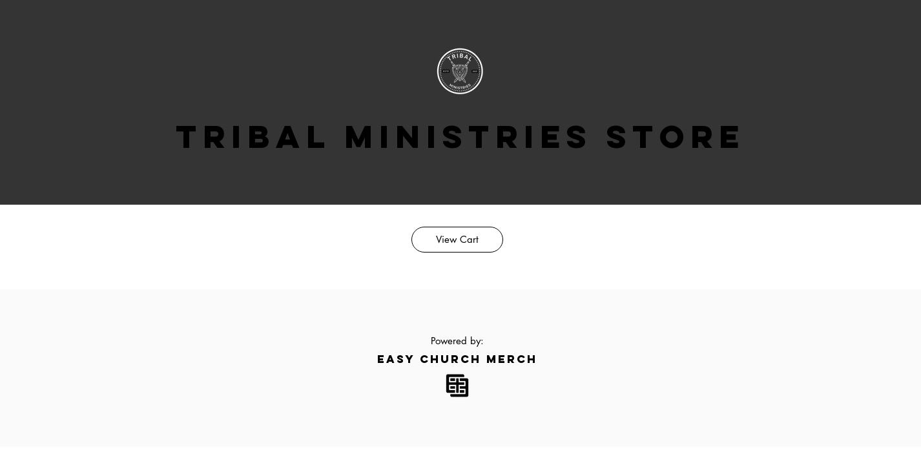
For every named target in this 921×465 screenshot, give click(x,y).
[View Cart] (457, 240)
